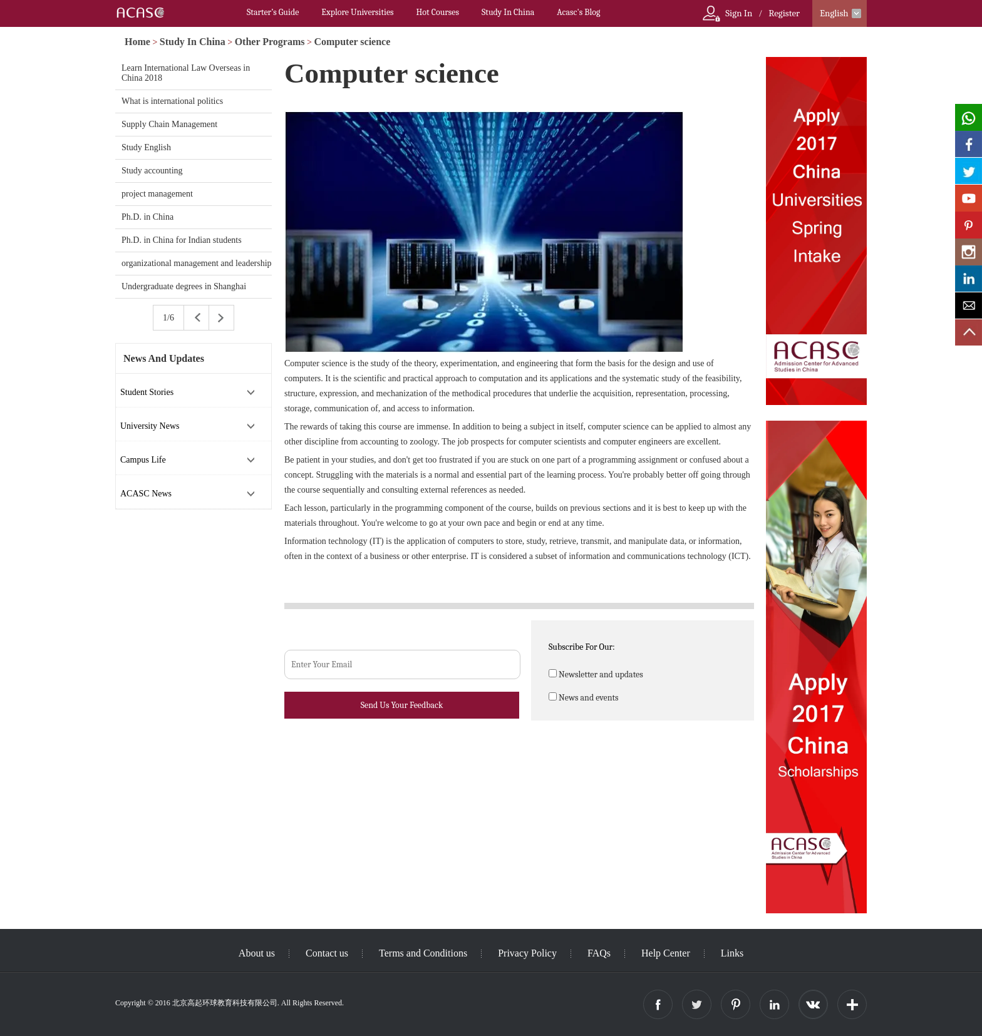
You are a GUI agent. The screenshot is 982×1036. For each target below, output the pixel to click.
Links (732, 953)
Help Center (665, 953)
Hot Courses (437, 12)
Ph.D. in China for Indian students (181, 240)
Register (784, 13)
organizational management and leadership (196, 263)
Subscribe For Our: (582, 647)
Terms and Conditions (423, 953)
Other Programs (270, 41)
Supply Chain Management (169, 124)
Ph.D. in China (147, 217)
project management (157, 193)
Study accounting (152, 170)
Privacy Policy (527, 953)
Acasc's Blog (578, 12)
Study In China (508, 12)
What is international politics (172, 101)
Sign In (738, 13)
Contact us (327, 953)
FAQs (599, 953)
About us (257, 953)
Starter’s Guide (273, 12)
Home (137, 41)
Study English (146, 147)
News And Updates (163, 358)
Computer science (352, 41)
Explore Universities (357, 12)
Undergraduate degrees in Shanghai (183, 286)
